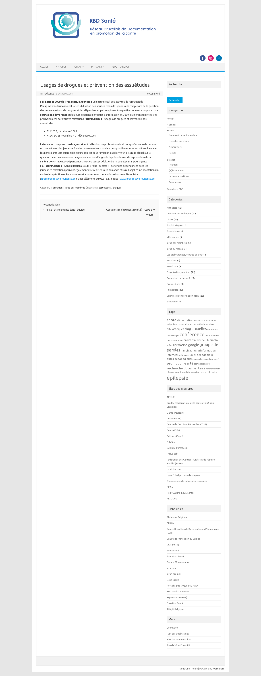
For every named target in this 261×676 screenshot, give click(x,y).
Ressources (175, 182)
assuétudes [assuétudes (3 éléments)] (200, 324)
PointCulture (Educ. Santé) (180, 492)
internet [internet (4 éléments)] (172, 354)
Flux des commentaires (179, 639)
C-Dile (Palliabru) (175, 412)
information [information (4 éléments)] (208, 350)
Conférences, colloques (179, 213)
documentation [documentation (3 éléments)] (175, 340)
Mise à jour (172, 266)
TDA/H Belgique (175, 609)
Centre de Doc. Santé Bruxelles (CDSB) (187, 424)
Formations (57, 187)
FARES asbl (172, 453)
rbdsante (49, 93)
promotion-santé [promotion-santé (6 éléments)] (180, 363)
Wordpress (218, 668)
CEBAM (170, 523)
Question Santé (175, 603)
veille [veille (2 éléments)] (214, 372)
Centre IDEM (173, 430)
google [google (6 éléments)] (193, 345)
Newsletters (175, 147)
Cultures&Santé (175, 436)
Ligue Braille (173, 580)
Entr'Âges (172, 442)
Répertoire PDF (120, 67)
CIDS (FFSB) (173, 544)
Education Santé (175, 556)
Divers (170, 219)
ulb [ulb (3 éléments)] (209, 372)
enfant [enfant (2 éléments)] (170, 345)
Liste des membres (179, 141)
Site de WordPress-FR (178, 645)
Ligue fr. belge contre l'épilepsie (183, 475)
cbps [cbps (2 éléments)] (169, 335)
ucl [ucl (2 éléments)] (206, 372)
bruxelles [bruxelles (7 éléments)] (199, 329)
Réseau (78, 67)
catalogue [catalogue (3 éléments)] (212, 329)
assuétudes (105, 187)
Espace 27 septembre (178, 562)
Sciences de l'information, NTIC (183, 295)
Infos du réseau (175, 249)
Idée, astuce (173, 237)
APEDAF (171, 397)
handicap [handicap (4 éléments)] (186, 350)
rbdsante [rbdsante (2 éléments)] (206, 364)
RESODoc (172, 498)
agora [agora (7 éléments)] (171, 320)
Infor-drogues (174, 574)
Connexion (172, 627)
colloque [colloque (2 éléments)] (175, 335)
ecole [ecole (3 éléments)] (206, 340)
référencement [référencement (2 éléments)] (213, 369)
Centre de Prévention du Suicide (183, 538)
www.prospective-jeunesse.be (137, 178)
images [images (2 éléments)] (196, 351)
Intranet (96, 67)
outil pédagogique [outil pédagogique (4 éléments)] (202, 354)
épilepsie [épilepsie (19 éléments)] (177, 378)
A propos (61, 67)
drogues (117, 187)
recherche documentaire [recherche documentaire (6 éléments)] (186, 368)
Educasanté (173, 550)
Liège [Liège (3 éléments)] (180, 355)
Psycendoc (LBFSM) (177, 597)
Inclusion (171, 568)
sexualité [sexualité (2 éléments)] (195, 372)
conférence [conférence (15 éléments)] (192, 334)
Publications (173, 289)
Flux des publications (178, 633)
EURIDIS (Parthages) (177, 448)
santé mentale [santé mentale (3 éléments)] (182, 372)
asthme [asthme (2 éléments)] (210, 324)
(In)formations (176, 170)
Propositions (173, 284)
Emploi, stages (174, 225)
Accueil (44, 67)
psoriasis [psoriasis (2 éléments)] (198, 364)
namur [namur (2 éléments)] (187, 355)
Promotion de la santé (178, 278)
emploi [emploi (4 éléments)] (214, 340)
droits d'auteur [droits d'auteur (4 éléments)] (193, 340)
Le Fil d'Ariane (174, 469)
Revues (172, 153)
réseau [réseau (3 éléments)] (170, 372)
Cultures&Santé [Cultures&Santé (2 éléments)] (212, 335)
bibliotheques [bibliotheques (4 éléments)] (175, 328)
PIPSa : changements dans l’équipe (64, 209)
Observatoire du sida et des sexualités (187, 481)
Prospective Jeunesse (178, 591)
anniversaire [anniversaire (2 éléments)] (199, 320)
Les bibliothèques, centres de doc (184, 254)
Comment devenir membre (183, 135)
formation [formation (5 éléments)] (180, 345)
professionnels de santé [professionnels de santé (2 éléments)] (208, 359)
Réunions (174, 164)
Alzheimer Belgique (177, 517)
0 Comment (153, 93)
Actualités (172, 207)
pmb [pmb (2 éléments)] (195, 359)
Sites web (172, 301)
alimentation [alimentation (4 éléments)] (185, 320)
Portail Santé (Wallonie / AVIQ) (182, 585)
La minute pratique (179, 176)
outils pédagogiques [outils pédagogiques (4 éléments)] (179, 358)
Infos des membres (75, 187)
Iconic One (184, 668)
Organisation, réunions (178, 272)
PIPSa (170, 487)
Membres (172, 260)
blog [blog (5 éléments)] (188, 328)
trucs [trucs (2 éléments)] (202, 372)
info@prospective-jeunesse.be (58, 178)
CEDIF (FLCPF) (174, 418)
